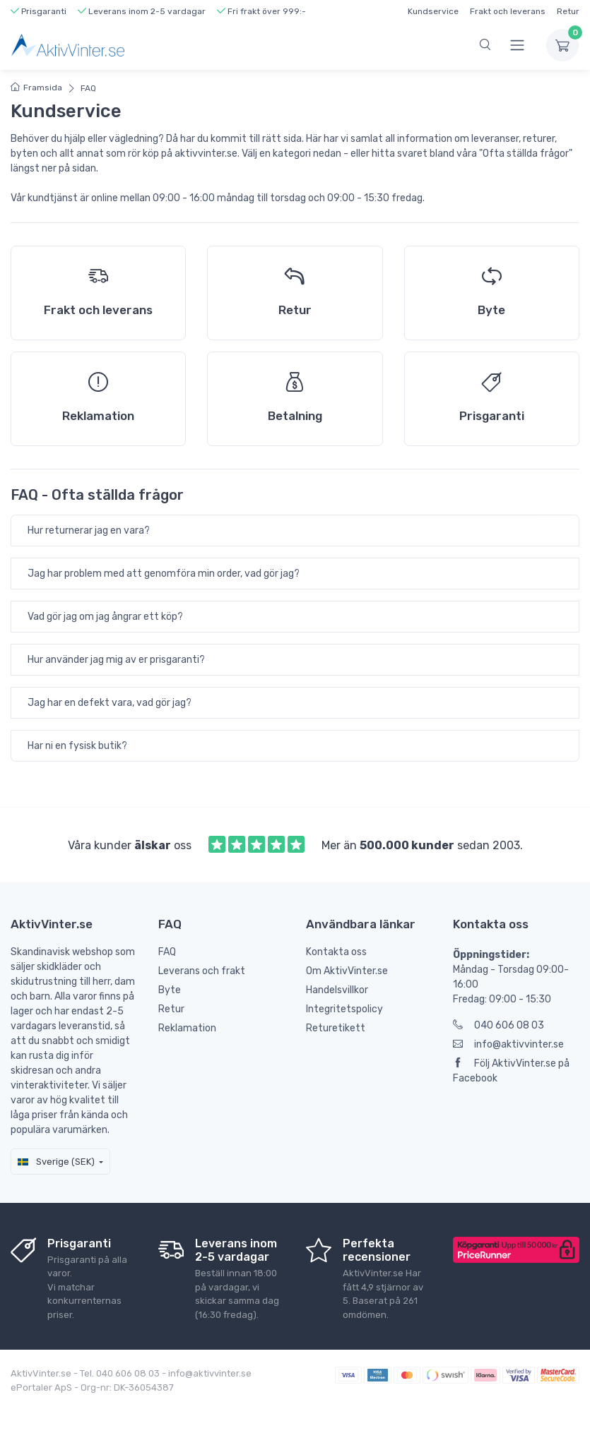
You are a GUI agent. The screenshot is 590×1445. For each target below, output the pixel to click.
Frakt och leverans (507, 11)
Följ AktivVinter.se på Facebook (511, 1070)
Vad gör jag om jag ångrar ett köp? (105, 617)
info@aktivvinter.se (508, 1044)
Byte (169, 990)
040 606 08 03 (498, 1025)
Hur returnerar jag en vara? (89, 530)
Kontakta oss (336, 952)
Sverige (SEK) (56, 1161)
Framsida (36, 87)
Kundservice (433, 11)
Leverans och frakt (201, 971)
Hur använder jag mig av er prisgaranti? (116, 660)
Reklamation (187, 1028)
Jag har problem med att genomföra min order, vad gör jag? (164, 574)
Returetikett (335, 1028)
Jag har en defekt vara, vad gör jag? (109, 703)
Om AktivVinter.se (347, 971)
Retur (568, 11)
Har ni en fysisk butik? (77, 746)
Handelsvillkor (337, 990)
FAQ (88, 88)
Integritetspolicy (344, 1009)
